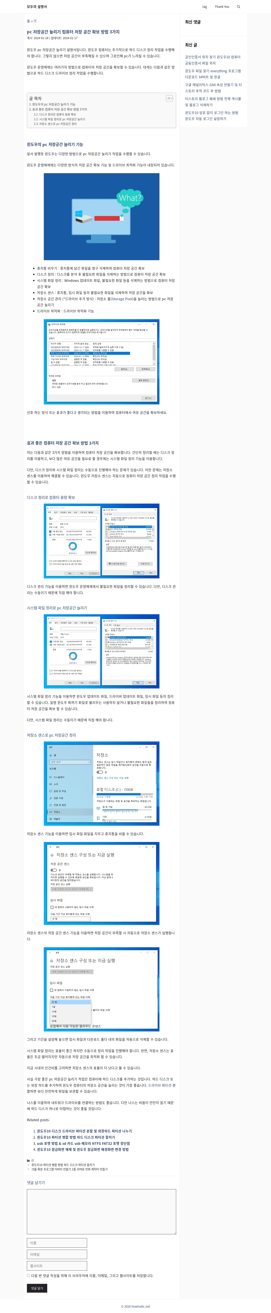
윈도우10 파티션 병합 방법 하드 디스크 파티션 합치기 (76, 1137)
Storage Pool (122, 298)
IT (35, 20)
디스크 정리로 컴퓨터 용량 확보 (57, 114)
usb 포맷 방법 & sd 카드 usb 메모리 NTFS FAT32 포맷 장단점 (83, 1143)
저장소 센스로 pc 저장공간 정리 (58, 124)
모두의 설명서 (37, 6)
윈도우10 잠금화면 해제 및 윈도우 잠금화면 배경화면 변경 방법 (83, 1149)
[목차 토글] (167, 98)
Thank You (222, 6)
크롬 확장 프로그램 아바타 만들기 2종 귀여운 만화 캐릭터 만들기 (69, 1169)
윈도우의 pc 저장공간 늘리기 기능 (53, 104)
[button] (238, 6)
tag (204, 6)
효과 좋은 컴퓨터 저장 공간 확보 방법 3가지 (59, 109)
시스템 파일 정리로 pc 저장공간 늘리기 (62, 119)
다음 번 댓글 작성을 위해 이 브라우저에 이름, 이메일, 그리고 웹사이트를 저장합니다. (92, 1275)
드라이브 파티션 (160, 1085)
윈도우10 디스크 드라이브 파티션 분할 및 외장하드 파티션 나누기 (84, 1130)
